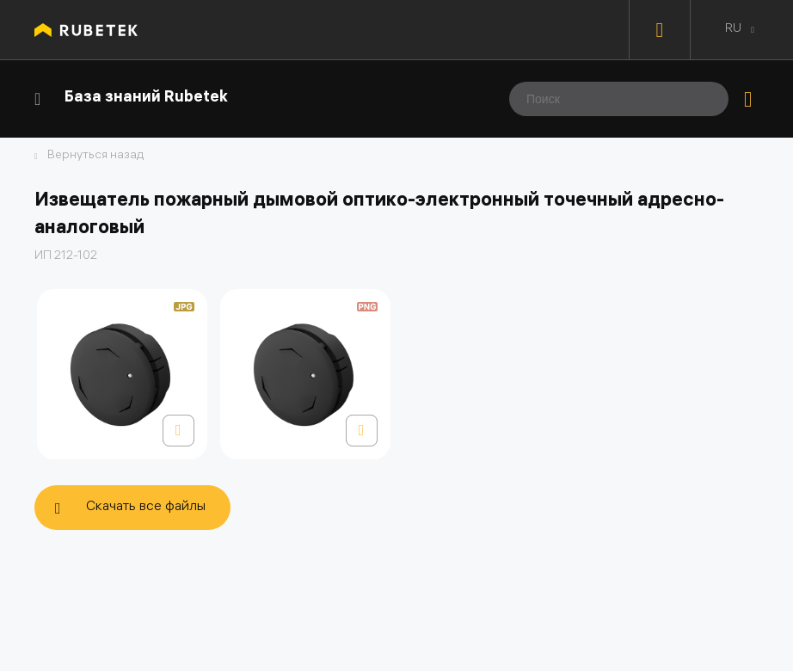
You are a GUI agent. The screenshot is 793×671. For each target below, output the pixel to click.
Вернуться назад (95, 157)
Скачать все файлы (146, 507)
